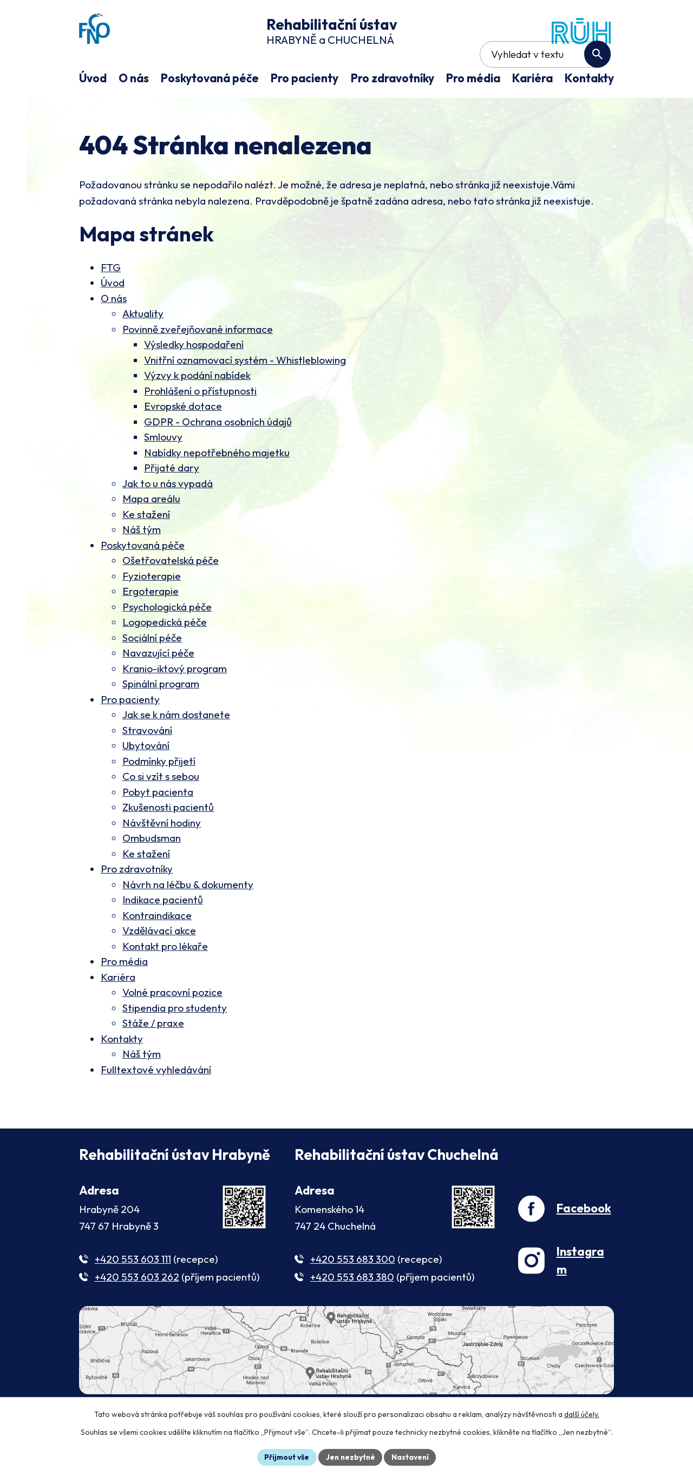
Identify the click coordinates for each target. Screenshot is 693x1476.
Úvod (113, 314)
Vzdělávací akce (159, 962)
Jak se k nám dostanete (176, 746)
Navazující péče (158, 684)
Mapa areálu (151, 530)
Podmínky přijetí (158, 792)
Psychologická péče (167, 638)
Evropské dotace (183, 437)
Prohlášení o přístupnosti (200, 422)
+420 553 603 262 (137, 1308)
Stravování (147, 762)
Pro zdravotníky (137, 900)
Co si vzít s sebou (160, 808)
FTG (111, 299)
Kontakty (122, 1070)
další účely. (581, 1414)
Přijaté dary (171, 499)
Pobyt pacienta (157, 823)
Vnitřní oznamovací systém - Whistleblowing (245, 391)
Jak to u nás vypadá (167, 515)
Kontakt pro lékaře (165, 978)
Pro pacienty (130, 731)
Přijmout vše (285, 1456)
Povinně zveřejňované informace (197, 361)
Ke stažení (146, 546)
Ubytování (145, 777)
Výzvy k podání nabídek (197, 407)
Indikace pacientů (162, 931)
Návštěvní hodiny (161, 854)
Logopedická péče (164, 653)
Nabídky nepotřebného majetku (217, 484)
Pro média (124, 993)
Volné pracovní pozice (172, 1024)
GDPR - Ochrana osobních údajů (218, 453)
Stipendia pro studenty (174, 1039)
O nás (114, 330)
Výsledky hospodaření (194, 376)
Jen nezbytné (350, 1456)
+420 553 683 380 (352, 1308)
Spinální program (160, 715)
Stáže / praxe (153, 1054)
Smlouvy (163, 468)
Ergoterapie (150, 622)
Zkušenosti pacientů (168, 838)
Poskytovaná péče (143, 576)
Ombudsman (151, 869)
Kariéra (118, 1008)
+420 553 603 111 (133, 1290)
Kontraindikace (157, 947)
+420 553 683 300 (352, 1290)
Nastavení (412, 1456)
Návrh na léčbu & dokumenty (187, 916)
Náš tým (141, 561)
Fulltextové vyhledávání (156, 1101)
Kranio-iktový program (174, 700)
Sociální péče (152, 669)
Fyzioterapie (151, 607)
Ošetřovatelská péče (170, 592)
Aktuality (143, 345)
